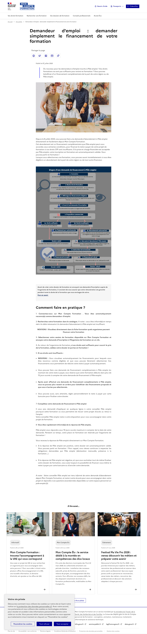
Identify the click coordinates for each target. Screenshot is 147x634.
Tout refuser (44, 624)
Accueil (10, 22)
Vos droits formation (15, 16)
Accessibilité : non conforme (28, 631)
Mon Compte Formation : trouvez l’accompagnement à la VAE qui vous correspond (27, 555)
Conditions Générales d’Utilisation (65, 631)
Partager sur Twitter (40, 55)
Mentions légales (45, 631)
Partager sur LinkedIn (46, 55)
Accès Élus (98, 16)
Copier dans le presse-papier (58, 55)
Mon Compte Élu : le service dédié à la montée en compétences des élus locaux (73, 555)
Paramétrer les (22, 624)
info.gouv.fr (79, 624)
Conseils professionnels (81, 16)
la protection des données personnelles (33, 606)
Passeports (117, 6)
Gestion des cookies (113, 631)
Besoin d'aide (102, 6)
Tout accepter (62, 624)
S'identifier (134, 6)
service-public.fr (95, 624)
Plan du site (11, 631)
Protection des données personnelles (90, 631)
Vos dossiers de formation (59, 16)
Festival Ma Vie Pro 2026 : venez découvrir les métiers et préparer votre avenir (118, 555)
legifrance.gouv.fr (113, 624)
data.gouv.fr (129, 624)
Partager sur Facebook (33, 55)
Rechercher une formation (37, 16)
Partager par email (52, 55)
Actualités (19, 22)
